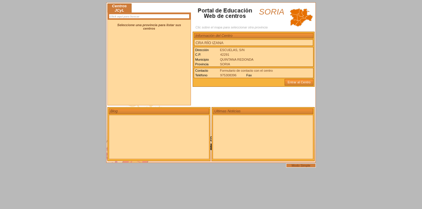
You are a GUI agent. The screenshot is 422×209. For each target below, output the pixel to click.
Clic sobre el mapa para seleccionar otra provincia (231, 27)
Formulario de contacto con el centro (246, 70)
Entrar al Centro (299, 82)
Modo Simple (301, 165)
